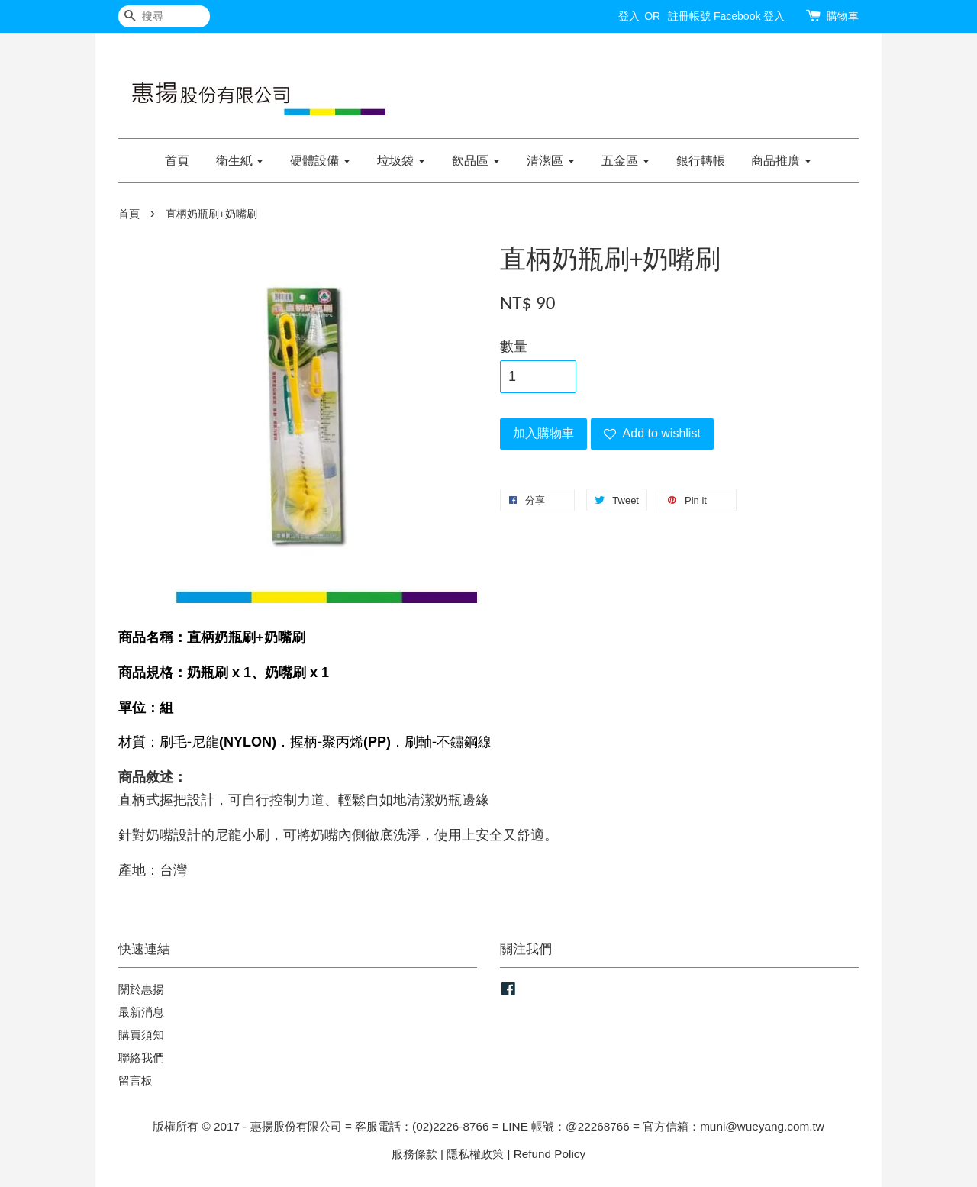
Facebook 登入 (749, 16)
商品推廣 (781, 160)
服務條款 (414, 1153)
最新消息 (141, 1011)
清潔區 (551, 160)
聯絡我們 (141, 1057)
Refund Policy (549, 1153)
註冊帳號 (689, 16)
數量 (513, 346)
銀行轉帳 (700, 160)
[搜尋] (164, 16)
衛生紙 (240, 160)
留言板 (135, 1080)
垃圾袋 (401, 160)
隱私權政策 (475, 1153)
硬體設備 (320, 160)
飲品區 (476, 160)
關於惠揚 (141, 988)
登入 (629, 16)
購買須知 (141, 1034)
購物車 (843, 16)
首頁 (177, 160)
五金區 (625, 160)
